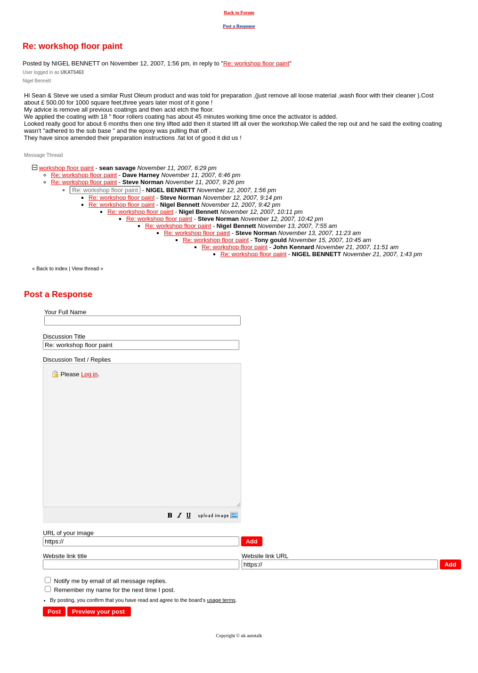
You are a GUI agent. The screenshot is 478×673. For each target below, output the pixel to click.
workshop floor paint (66, 167)
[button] (193, 545)
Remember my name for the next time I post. (110, 618)
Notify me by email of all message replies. (106, 609)
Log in (89, 374)
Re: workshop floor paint (256, 63)
